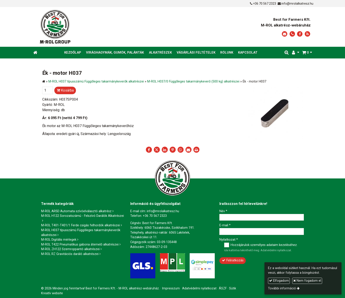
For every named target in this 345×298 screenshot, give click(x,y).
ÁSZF (223, 288)
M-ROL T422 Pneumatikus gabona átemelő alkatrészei (80, 244)
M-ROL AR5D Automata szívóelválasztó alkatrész (76, 211)
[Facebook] (300, 34)
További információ (282, 288)
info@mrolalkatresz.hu (297, 3)
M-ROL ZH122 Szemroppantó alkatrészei (70, 249)
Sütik (232, 288)
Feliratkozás (233, 260)
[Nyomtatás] (196, 149)
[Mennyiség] (47, 90)
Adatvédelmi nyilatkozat (276, 250)
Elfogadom (279, 281)
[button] (307, 52)
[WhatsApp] (180, 149)
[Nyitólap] (96, 27)
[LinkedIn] (164, 149)
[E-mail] (284, 34)
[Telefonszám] (292, 34)
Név (223, 211)
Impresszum (171, 288)
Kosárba (65, 90)
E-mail (225, 225)
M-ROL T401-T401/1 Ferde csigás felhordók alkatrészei (80, 225)
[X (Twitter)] (156, 149)
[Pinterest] (172, 149)
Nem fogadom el (307, 281)
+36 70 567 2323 (264, 3)
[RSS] (307, 34)
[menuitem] (73, 52)
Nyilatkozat (228, 240)
